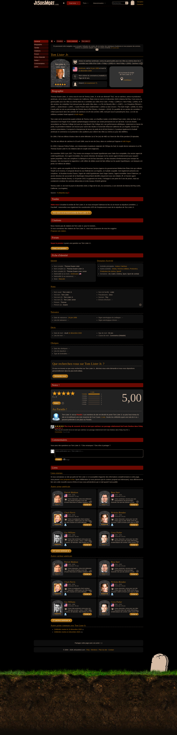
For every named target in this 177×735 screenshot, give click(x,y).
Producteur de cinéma (108, 271)
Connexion (140, 4)
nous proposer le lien (67, 479)
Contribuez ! (127, 80)
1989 (73, 535)
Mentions (94, 650)
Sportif (118, 271)
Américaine (75, 274)
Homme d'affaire (123, 269)
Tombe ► (87, 505)
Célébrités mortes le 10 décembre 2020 (68, 629)
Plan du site (103, 650)
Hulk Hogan (79, 114)
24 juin (92, 68)
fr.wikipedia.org (62, 193)
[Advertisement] (88, 23)
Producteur (133, 269)
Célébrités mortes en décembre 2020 (67, 632)
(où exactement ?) (90, 83)
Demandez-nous (60, 376)
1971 (116, 515)
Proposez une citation (58, 231)
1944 (116, 495)
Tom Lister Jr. (86, 41)
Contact (111, 650)
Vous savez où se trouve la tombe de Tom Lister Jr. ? (71, 213)
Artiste (114, 269)
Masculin (62, 279)
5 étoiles (84, 394)
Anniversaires (98, 3)
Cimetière (72, 3)
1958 (97, 68)
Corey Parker (116, 532)
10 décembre (83, 71)
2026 (73, 495)
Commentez (58, 432)
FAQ (88, 650)
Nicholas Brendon (118, 512)
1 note (92, 392)
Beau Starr (115, 492)
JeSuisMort (44, 3)
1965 (116, 535)
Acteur (117, 266)
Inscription (140, 2)
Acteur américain (72, 41)
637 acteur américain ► (61, 551)
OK (97, 49)
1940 (69, 515)
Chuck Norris (69, 512)
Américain (81, 68)
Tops (84, 3)
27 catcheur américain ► (61, 620)
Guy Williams (69, 532)
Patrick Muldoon (71, 492)
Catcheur (124, 266)
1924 (69, 535)
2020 (90, 71)
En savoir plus (115, 47)
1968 (69, 495)
